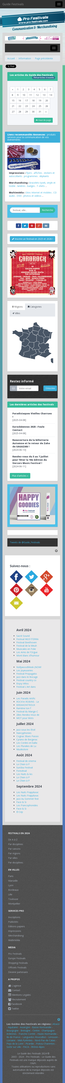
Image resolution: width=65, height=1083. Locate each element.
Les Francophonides (27, 805)
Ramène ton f (23, 708)
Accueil (11, 58)
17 (26, 100)
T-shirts (41, 186)
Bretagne (25, 1030)
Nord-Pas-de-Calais (45, 1040)
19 (40, 100)
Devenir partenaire (18, 972)
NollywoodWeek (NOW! (28, 667)
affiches (38, 172)
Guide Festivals (13, 4)
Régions (17, 306)
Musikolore (22, 749)
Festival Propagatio (26, 673)
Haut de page (43, 120)
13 (44, 94)
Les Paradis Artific (25, 698)
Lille (10, 894)
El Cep (19, 811)
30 (33, 111)
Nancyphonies (23, 733)
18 (33, 100)
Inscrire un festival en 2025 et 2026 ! (32, 238)
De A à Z (13, 839)
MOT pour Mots (25, 718)
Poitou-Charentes (45, 1043)
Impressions (14, 930)
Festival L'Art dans (26, 686)
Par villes (13, 857)
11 (30, 94)
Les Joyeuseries (24, 670)
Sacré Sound (23, 635)
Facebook (15, 1004)
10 (24, 94)
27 (13, 111)
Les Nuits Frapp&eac (27, 792)
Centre (36, 1030)
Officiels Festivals (17, 967)
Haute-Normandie (46, 1033)
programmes (31, 176)
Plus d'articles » (20, 475)
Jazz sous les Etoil (25, 729)
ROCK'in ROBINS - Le (27, 701)
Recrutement (17, 999)
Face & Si (21, 802)
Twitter (13, 1008)
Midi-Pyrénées (25, 1040)
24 (33, 106)
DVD (19, 195)
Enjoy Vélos (22, 683)
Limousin (53, 1037)
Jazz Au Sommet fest (27, 798)
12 (37, 94)
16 (20, 100)
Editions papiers (16, 926)
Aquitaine (13, 1027)
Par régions (14, 853)
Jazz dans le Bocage (27, 676)
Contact (14, 990)
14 (50, 94)
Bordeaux (13, 889)
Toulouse (13, 899)
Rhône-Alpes (38, 1046)
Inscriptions (14, 917)
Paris (10, 876)
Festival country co (26, 680)
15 (13, 100)
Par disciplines (15, 844)
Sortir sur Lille (14, 1046)
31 (40, 111)
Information (25, 58)
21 (13, 106)
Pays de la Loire (15, 1043)
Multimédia (14, 940)
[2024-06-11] (30, 461)
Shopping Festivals (18, 962)
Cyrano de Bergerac (26, 739)
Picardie (30, 1043)
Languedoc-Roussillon (34, 1037)
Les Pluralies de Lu (26, 746)
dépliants (44, 176)
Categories (35, 306)
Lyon (10, 885)
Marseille (13, 880)
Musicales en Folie (26, 648)
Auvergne (25, 1027)
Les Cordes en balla (26, 742)
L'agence (14, 985)
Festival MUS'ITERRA (27, 639)
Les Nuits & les (24, 774)
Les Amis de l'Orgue (26, 652)
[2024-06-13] (31, 444)
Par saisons (14, 848)
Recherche (47, 210)
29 (26, 111)
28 (20, 111)
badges (31, 186)
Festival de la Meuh (26, 645)
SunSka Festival (24, 767)
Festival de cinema (26, 761)
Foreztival (21, 770)
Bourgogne (13, 1030)
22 (20, 106)
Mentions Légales (19, 994)
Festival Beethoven (26, 642)
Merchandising (16, 935)
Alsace (56, 1024)
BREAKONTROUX (25, 704)
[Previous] (12, 89)
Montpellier (14, 903)
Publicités (13, 921)
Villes (16, 313)
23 (26, 106)
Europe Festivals (17, 958)
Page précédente (44, 58)
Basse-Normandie (41, 1027)
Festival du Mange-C (27, 711)
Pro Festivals (15, 953)
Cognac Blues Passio (27, 736)
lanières (21, 186)
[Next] (46, 111)
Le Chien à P (23, 764)
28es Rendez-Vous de (27, 714)
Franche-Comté (27, 1033)
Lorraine (11, 1040)
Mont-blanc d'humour (27, 655)
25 (40, 106)
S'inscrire (50, 388)
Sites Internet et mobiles (39, 192)
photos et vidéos (32, 195)
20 (46, 100)
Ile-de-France (13, 1037)
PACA (26, 1046)
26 (46, 106)
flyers (29, 172)
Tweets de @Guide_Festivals (25, 542)
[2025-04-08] (32, 417)
